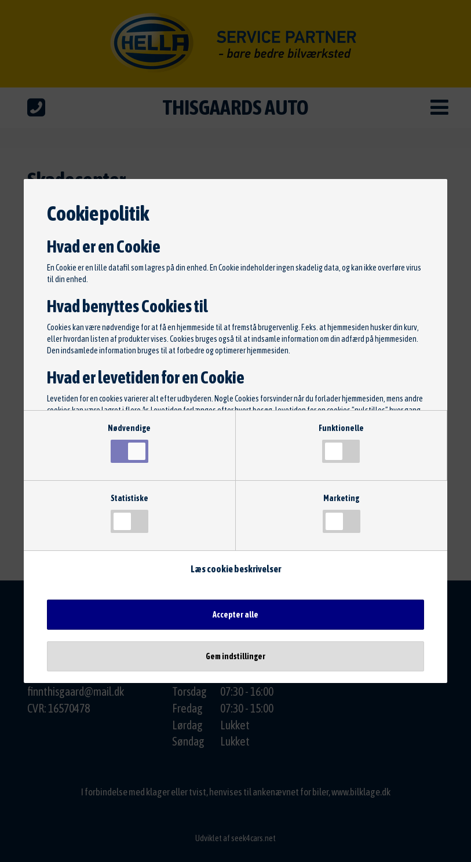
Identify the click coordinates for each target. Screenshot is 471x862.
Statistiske (129, 513)
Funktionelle (341, 443)
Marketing (341, 513)
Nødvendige (129, 443)
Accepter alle (235, 614)
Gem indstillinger (235, 656)
